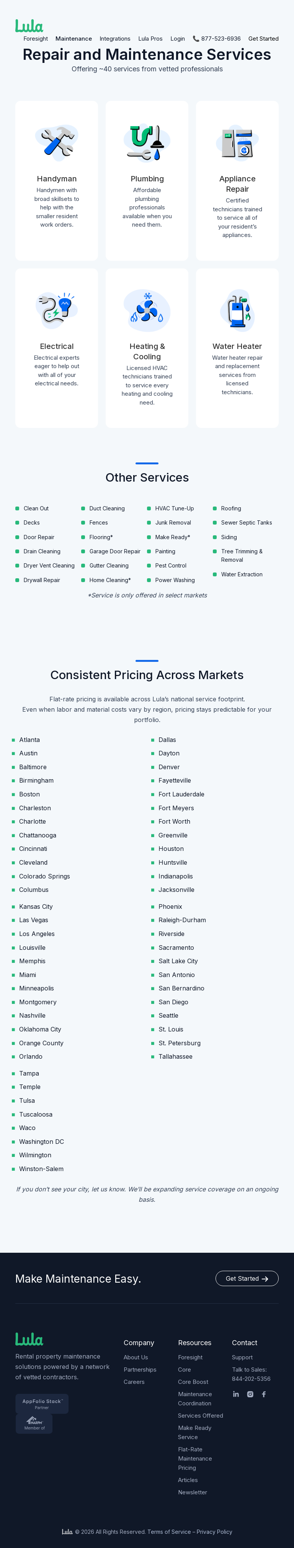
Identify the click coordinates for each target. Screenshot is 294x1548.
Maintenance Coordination (195, 1398)
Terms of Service (169, 1531)
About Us (136, 1357)
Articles (188, 1480)
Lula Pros (150, 38)
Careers (134, 1381)
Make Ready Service (194, 1432)
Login (177, 38)
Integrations (115, 38)
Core (184, 1369)
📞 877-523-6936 (217, 38)
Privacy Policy (214, 1531)
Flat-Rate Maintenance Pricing (195, 1458)
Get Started (263, 38)
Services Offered (200, 1415)
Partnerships (140, 1369)
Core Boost (193, 1381)
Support (242, 1357)
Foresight (35, 38)
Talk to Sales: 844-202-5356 (251, 1374)
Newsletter (192, 1492)
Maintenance (74, 38)
